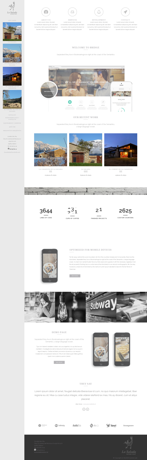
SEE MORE (59, 362)
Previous (83, 409)
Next (87, 409)
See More (75, 275)
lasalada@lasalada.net (12, 152)
